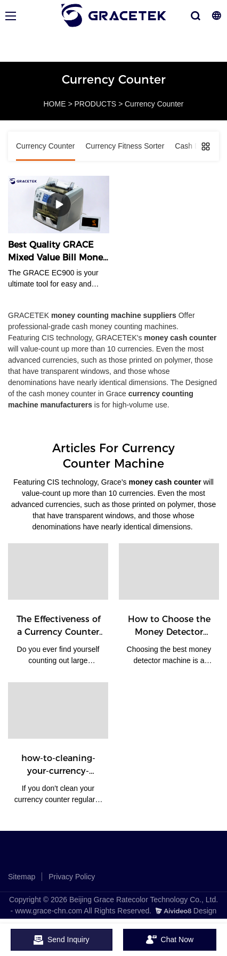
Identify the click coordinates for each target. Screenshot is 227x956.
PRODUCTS (95, 104)
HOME (55, 104)
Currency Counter (154, 104)
